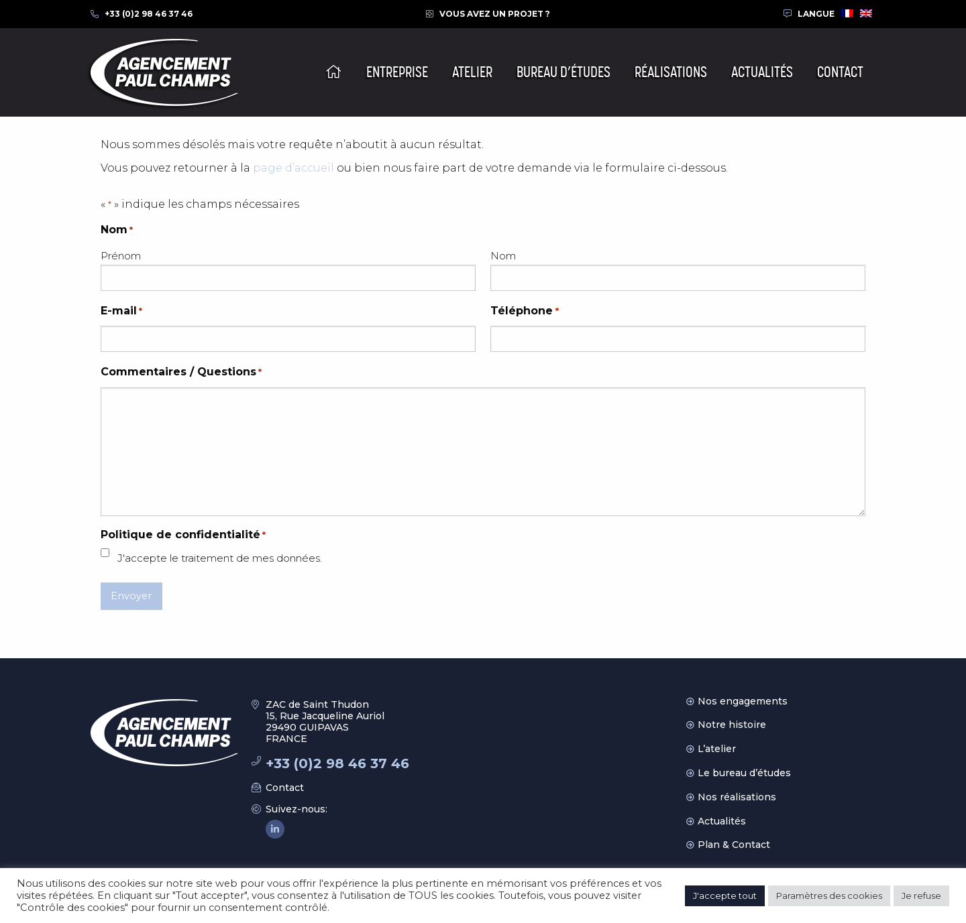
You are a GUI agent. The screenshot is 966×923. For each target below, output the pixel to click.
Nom (503, 255)
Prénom (121, 255)
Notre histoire (732, 725)
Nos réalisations (737, 797)
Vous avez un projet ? (494, 14)
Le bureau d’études (744, 773)
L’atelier (717, 749)
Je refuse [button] (921, 895)
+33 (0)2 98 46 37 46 (149, 14)
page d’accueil (293, 168)
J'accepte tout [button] (725, 895)
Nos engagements (743, 701)
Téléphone (524, 311)
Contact (285, 788)
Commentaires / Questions (181, 372)
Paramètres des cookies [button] (829, 895)
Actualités (722, 821)
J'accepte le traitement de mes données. (219, 558)
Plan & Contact (734, 845)
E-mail (121, 311)
